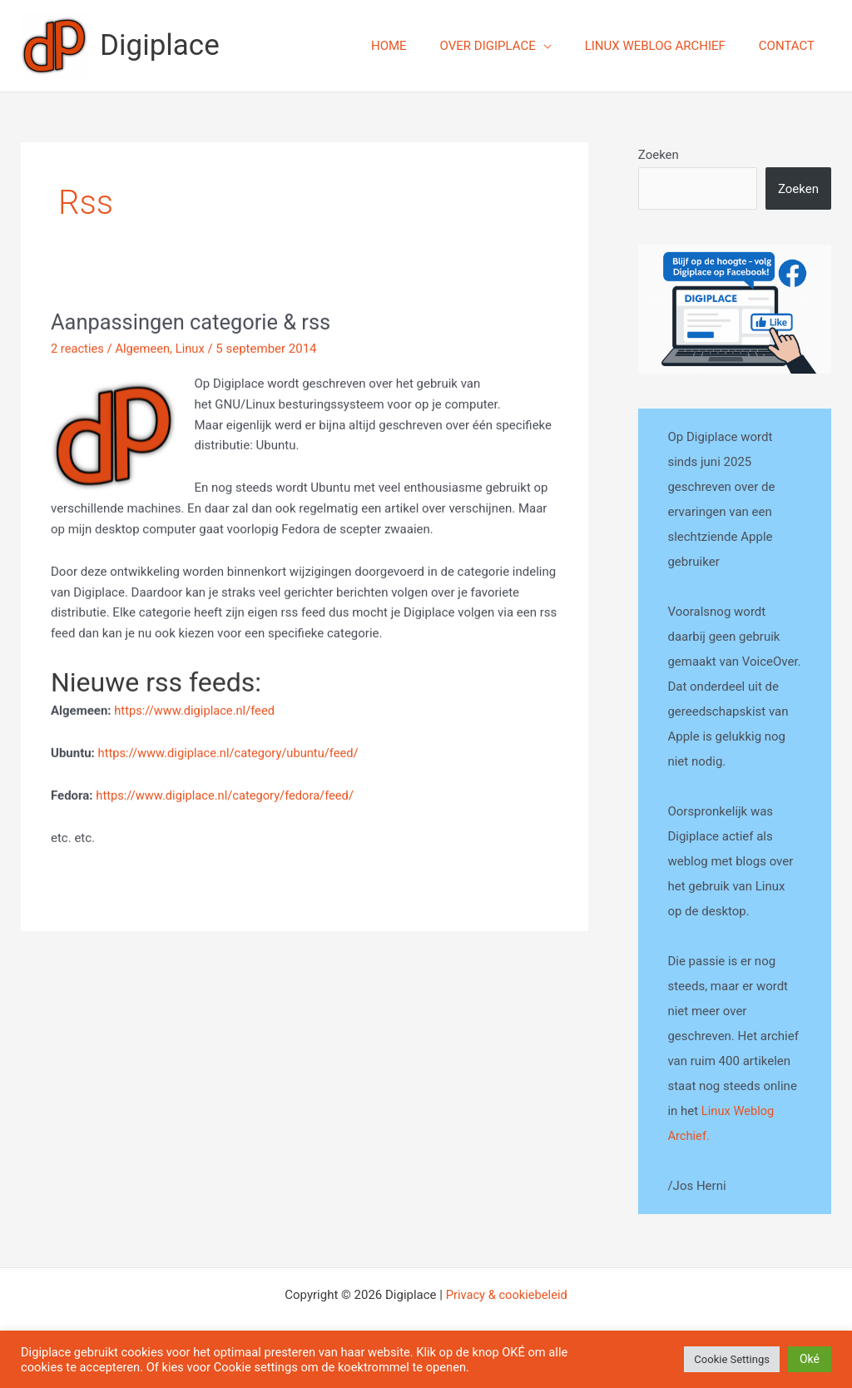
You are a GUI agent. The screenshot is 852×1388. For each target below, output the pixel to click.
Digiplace (160, 45)
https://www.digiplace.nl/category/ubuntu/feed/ (231, 755)
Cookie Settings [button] (732, 1359)
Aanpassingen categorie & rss (194, 324)
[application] (564, 46)
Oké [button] (810, 1359)
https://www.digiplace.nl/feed (196, 713)
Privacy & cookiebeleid (506, 1293)
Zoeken (658, 154)
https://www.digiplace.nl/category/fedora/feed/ (227, 798)
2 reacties (78, 351)
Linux (193, 351)
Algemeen (144, 351)
